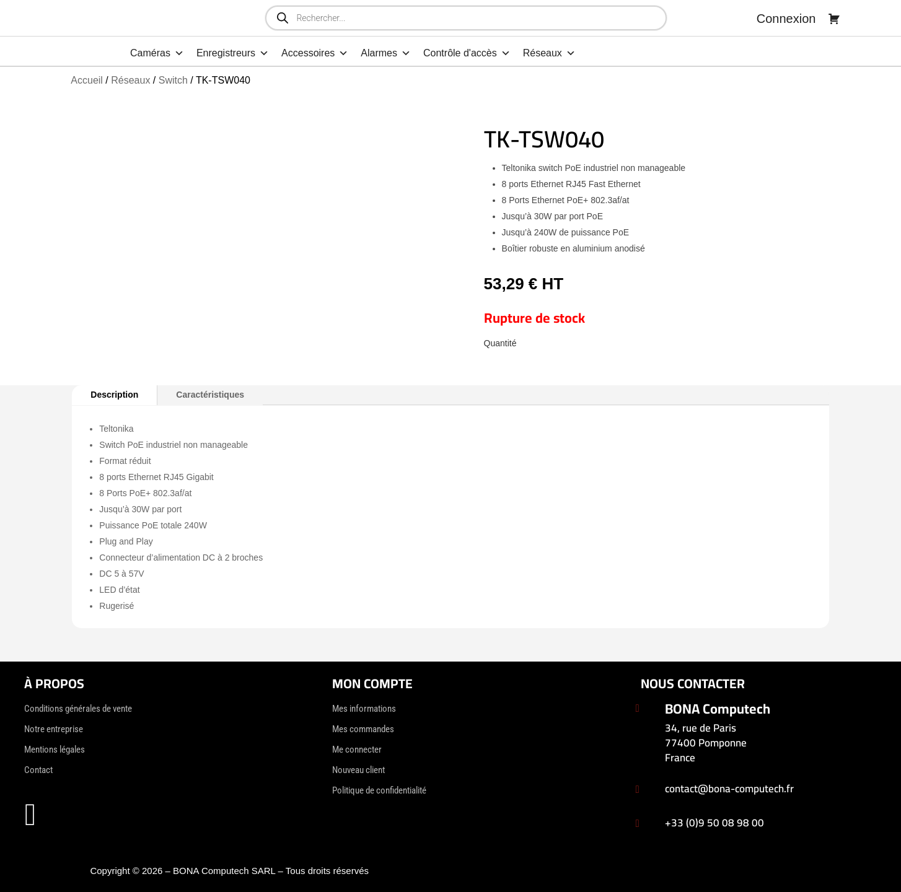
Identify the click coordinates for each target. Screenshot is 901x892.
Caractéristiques (210, 395)
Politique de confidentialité (379, 790)
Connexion (786, 18)
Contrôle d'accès (467, 53)
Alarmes (386, 53)
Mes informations (364, 708)
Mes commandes (363, 729)
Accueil (87, 80)
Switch (173, 80)
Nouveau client (358, 770)
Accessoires (314, 53)
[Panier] (834, 18)
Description (114, 395)
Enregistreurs (232, 53)
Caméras (157, 53)
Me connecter (357, 749)
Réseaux (549, 53)
